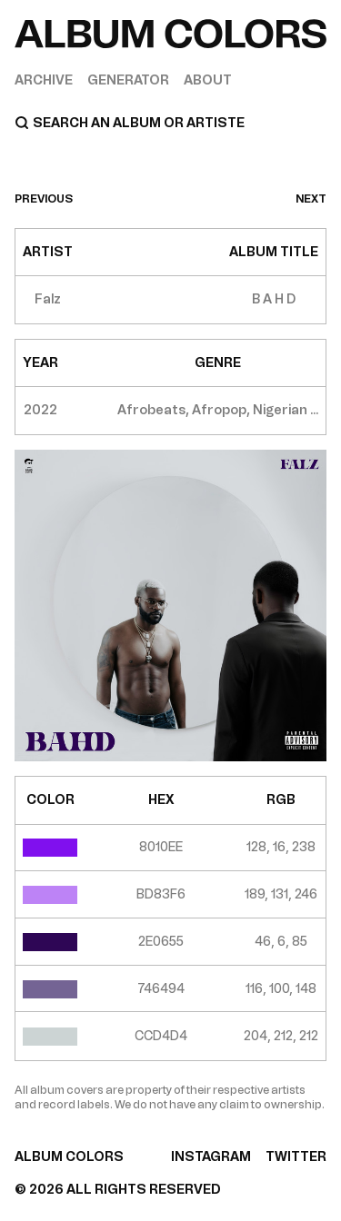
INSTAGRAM (211, 1157)
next (311, 199)
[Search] (170, 123)
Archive (44, 80)
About (208, 80)
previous (44, 199)
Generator (128, 80)
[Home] (170, 34)
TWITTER (296, 1157)
